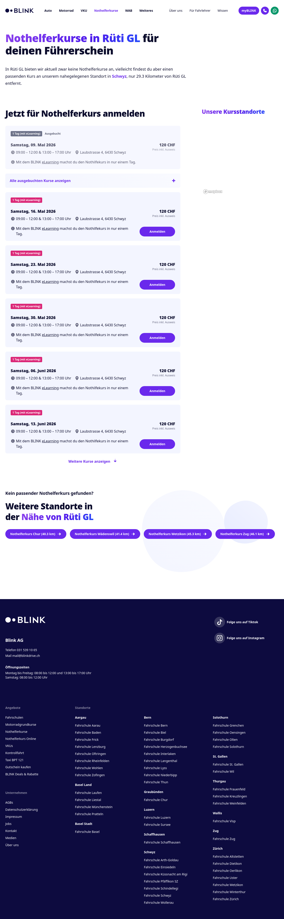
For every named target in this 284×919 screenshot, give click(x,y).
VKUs (9, 746)
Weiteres (146, 10)
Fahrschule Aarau (87, 725)
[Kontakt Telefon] (265, 11)
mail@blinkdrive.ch (26, 656)
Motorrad (66, 10)
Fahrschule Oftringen (90, 754)
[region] (240, 157)
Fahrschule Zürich (226, 899)
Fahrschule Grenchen (228, 725)
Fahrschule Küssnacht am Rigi (165, 874)
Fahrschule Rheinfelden (92, 761)
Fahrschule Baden (88, 732)
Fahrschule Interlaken (160, 754)
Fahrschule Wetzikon (228, 885)
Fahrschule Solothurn (228, 747)
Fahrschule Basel (87, 832)
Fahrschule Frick (87, 739)
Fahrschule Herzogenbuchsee (165, 747)
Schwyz (119, 76)
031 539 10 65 (27, 650)
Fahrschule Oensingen (229, 732)
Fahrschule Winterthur (229, 892)
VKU (84, 10)
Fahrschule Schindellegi (161, 888)
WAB (128, 10)
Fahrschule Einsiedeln (160, 867)
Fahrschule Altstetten (228, 856)
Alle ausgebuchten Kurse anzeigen (93, 180)
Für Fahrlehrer (199, 10)
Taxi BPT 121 (14, 760)
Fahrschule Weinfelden (229, 803)
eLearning (50, 162)
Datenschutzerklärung (21, 809)
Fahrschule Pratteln (89, 814)
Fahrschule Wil (223, 771)
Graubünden (153, 792)
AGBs (9, 802)
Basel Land (83, 785)
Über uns (175, 10)
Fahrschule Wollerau (159, 902)
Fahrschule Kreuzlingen (230, 796)
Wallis (217, 813)
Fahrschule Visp (224, 821)
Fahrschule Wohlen (89, 768)
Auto (48, 10)
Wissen (223, 10)
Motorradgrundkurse (20, 724)
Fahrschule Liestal (88, 800)
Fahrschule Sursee (157, 824)
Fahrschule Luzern (157, 817)
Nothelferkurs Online (20, 739)
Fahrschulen (14, 717)
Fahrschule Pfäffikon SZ (161, 881)
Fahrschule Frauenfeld (229, 789)
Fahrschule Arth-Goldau (161, 860)
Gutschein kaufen (18, 767)
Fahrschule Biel (155, 732)
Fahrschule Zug (224, 839)
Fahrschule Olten (225, 739)
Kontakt (11, 831)
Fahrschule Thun (156, 782)
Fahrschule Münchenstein (93, 807)
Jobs (8, 824)
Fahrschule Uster (225, 878)
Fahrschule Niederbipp (160, 775)
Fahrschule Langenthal (160, 761)
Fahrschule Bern (156, 725)
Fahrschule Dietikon (227, 863)
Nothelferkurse (106, 10)
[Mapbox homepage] (213, 191)
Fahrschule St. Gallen (228, 764)
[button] (240, 153)
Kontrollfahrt (14, 753)
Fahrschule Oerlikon (227, 871)
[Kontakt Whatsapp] (275, 11)
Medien (10, 838)
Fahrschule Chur (156, 800)
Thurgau (219, 781)
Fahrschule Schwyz (157, 895)
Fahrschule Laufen (88, 793)
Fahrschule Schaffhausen (162, 842)
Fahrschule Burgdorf (159, 739)
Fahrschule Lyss (155, 768)
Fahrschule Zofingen (90, 775)
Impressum (13, 817)
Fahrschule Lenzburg (90, 747)
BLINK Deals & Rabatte (21, 774)
